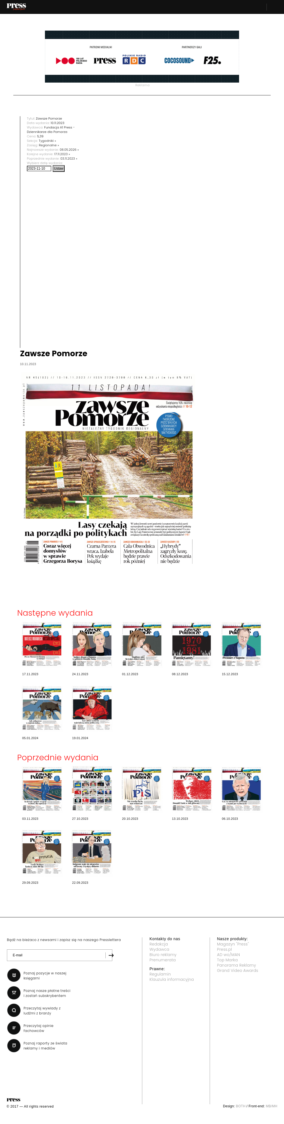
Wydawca (159, 949)
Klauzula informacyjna (171, 979)
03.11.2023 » (68, 158)
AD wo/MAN (228, 954)
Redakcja (158, 944)
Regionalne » (49, 145)
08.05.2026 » (69, 149)
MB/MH (271, 1106)
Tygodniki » (47, 140)
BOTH (241, 1106)
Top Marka (227, 960)
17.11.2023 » (62, 154)
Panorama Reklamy (236, 965)
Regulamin (160, 974)
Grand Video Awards (237, 970)
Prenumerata (162, 960)
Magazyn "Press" (233, 944)
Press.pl (224, 949)
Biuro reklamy (163, 954)
